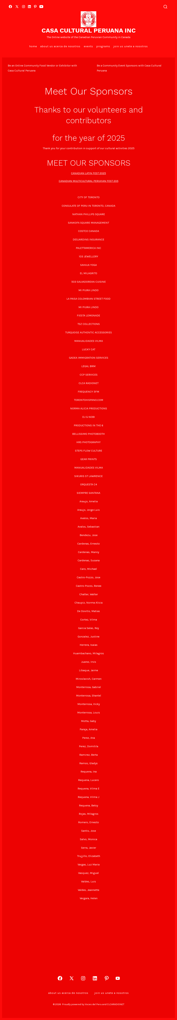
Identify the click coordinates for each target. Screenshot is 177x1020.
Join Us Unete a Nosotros (130, 46)
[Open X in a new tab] (17, 6)
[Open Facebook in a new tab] (10, 6)
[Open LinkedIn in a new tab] (29, 6)
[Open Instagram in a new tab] (23, 6)
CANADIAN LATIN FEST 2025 (88, 173)
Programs (103, 46)
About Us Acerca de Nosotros (60, 46)
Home (33, 46)
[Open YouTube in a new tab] (41, 6)
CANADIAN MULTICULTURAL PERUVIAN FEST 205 (88, 181)
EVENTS (88, 46)
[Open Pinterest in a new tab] (35, 6)
